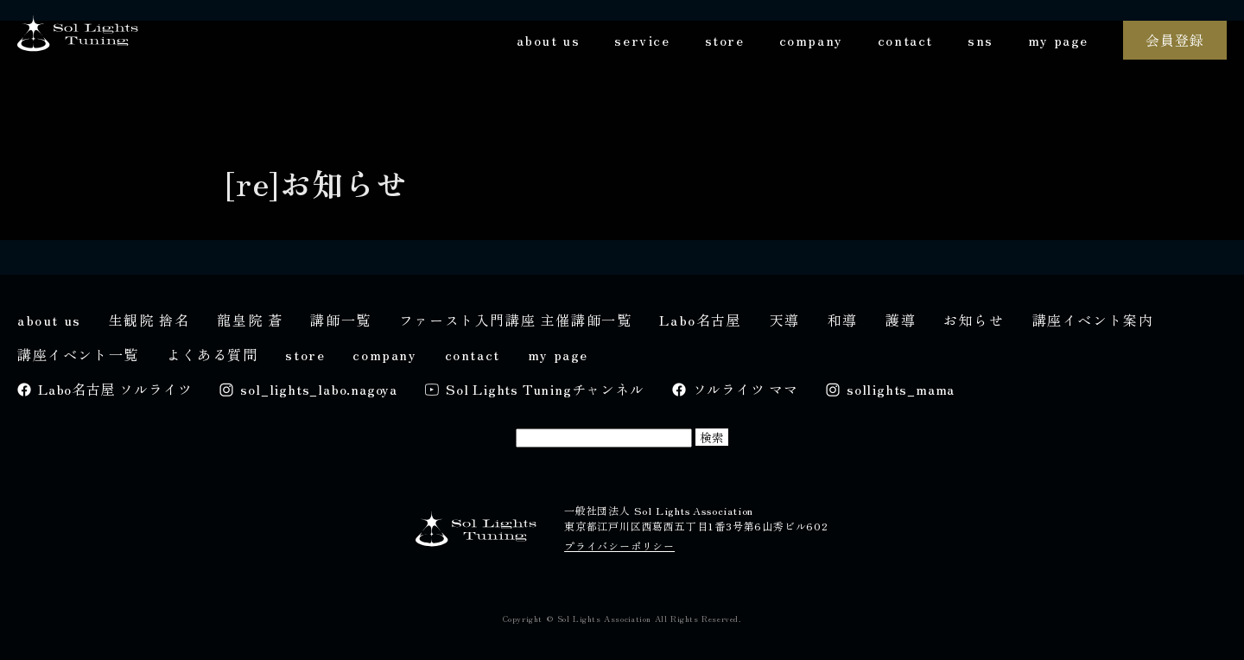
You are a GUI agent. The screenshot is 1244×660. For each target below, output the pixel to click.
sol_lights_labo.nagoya (318, 388)
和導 (843, 319)
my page (1058, 39)
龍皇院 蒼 (249, 319)
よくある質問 (212, 354)
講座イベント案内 (1093, 319)
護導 (900, 319)
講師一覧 (340, 319)
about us (549, 39)
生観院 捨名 (149, 319)
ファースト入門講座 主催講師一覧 (515, 319)
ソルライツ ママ (745, 388)
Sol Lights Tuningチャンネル (545, 388)
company (811, 39)
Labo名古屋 (700, 319)
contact (905, 39)
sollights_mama (901, 388)
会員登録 (1174, 39)
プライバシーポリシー (619, 545)
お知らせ (973, 319)
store (725, 39)
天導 (785, 319)
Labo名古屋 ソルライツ (115, 388)
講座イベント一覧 (78, 354)
